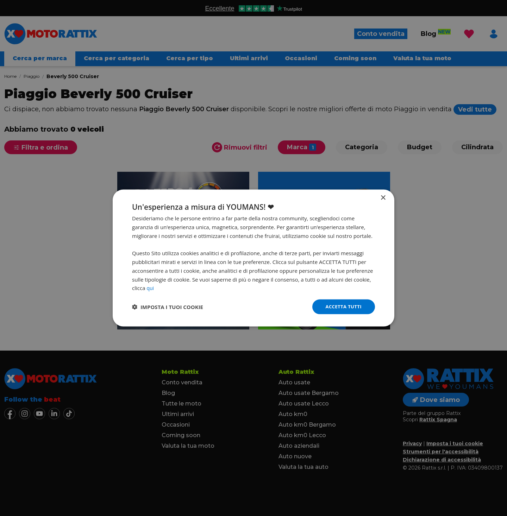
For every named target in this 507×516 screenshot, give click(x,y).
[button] (167, 307)
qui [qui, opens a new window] (150, 287)
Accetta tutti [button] (342, 306)
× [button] (383, 197)
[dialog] (253, 258)
